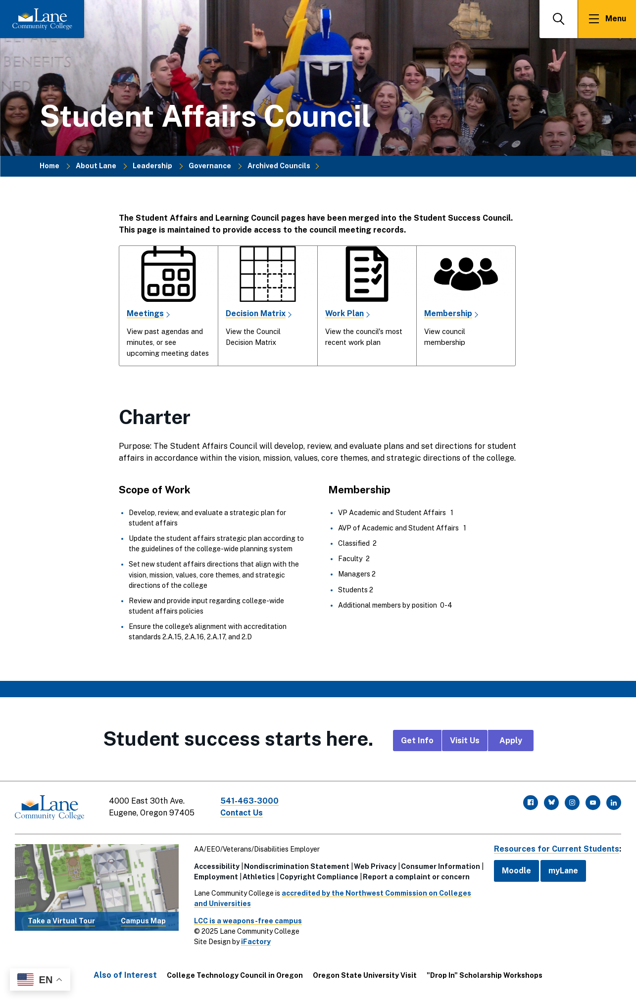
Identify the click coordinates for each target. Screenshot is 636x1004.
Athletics (258, 877)
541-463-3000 (249, 801)
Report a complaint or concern (415, 877)
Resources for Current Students (555, 849)
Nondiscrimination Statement (296, 866)
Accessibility (216, 866)
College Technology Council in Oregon (235, 975)
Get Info (417, 740)
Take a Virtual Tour (61, 921)
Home (49, 166)
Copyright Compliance (318, 877)
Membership (448, 313)
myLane (562, 870)
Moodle (515, 870)
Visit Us (465, 740)
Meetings (145, 313)
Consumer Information (440, 866)
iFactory (255, 942)
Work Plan (344, 313)
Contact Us (242, 812)
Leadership (152, 166)
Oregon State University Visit (365, 975)
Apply (510, 740)
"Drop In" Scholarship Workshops (484, 975)
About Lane (96, 166)
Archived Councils (278, 166)
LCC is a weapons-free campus (247, 921)
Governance (210, 166)
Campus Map (143, 921)
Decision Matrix (256, 313)
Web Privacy (374, 866)
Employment (216, 877)
